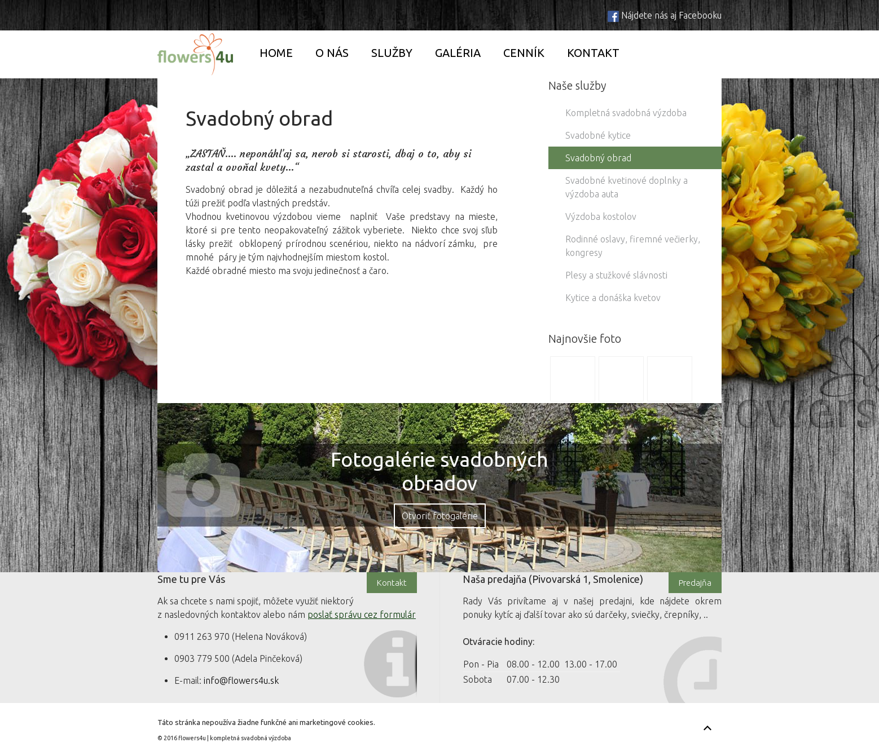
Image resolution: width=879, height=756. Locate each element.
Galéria (458, 52)
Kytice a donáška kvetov (613, 298)
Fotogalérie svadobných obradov (439, 471)
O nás (332, 52)
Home (276, 52)
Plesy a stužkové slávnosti (616, 275)
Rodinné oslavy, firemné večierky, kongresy (632, 246)
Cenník (523, 52)
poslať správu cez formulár (361, 614)
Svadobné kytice (598, 135)
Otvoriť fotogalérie (440, 516)
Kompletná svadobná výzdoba (626, 113)
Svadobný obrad (598, 158)
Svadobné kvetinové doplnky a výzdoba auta (626, 187)
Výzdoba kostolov (600, 216)
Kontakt (593, 52)
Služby (391, 52)
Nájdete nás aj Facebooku (671, 15)
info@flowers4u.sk (241, 680)
